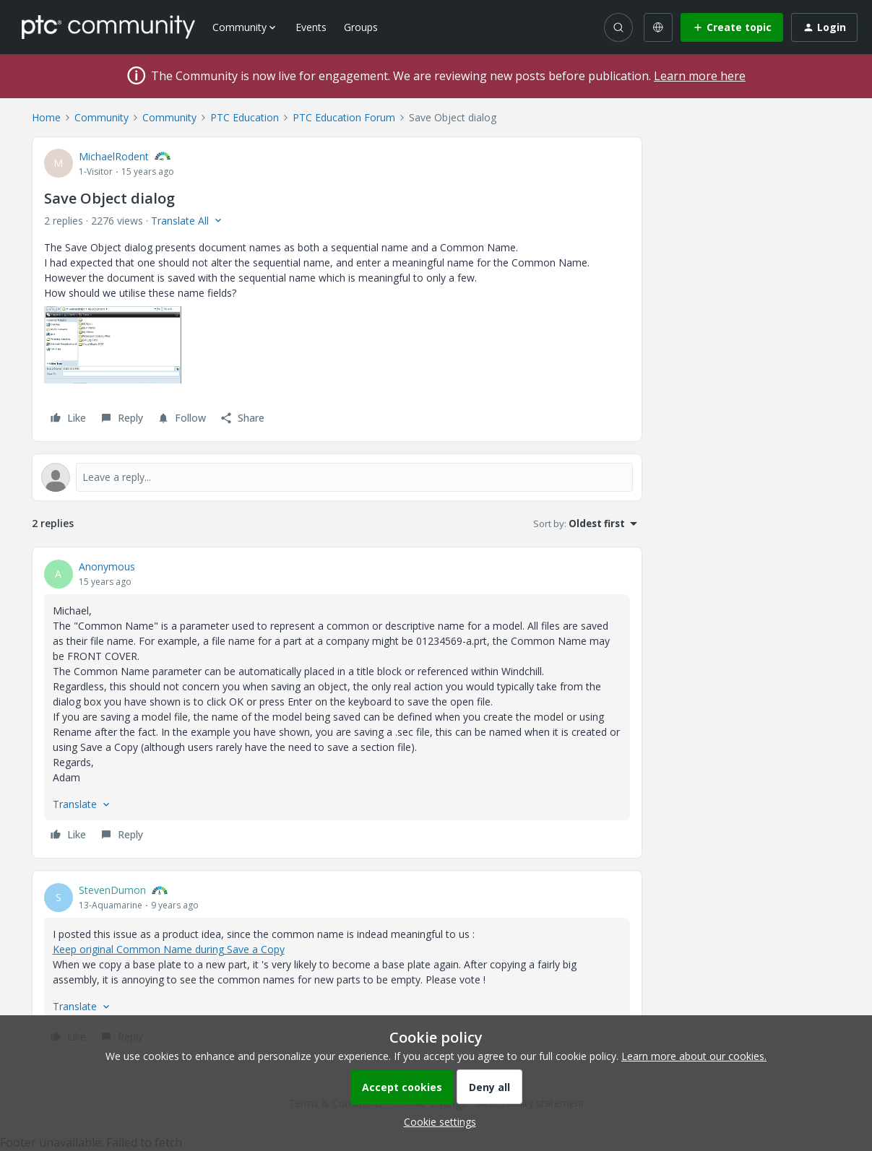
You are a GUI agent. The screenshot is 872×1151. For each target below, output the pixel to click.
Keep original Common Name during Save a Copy (169, 949)
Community (101, 117)
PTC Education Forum (344, 117)
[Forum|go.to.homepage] (108, 26)
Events (311, 27)
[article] (337, 702)
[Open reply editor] (337, 477)
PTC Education (244, 117)
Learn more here (700, 76)
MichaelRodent (114, 156)
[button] (732, 27)
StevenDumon (112, 890)
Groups (361, 27)
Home (46, 117)
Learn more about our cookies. (694, 1056)
